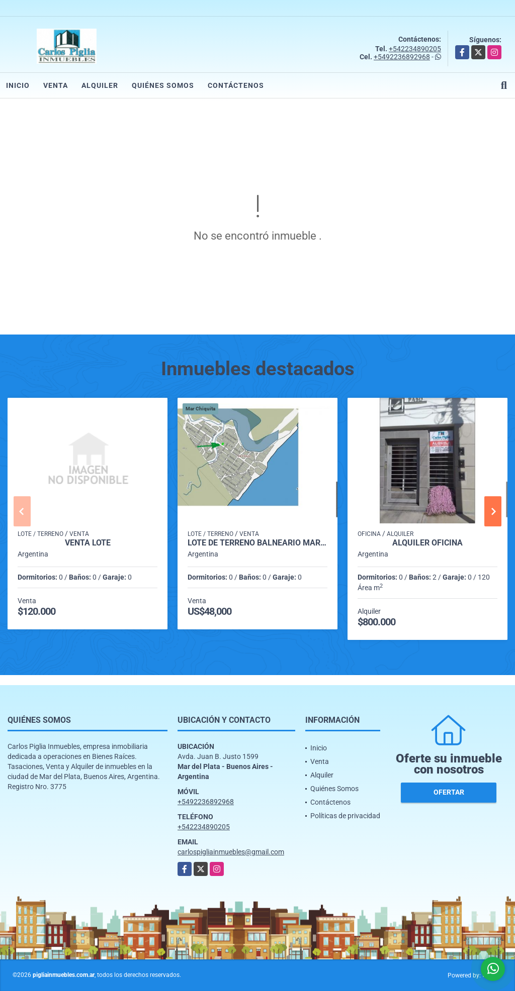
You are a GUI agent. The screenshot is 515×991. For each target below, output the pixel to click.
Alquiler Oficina (427, 543)
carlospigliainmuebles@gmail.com (231, 852)
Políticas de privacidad (345, 816)
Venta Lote (88, 543)
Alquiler (99, 85)
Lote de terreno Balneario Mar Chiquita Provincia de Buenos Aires (257, 543)
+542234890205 (415, 49)
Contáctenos (236, 85)
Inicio (18, 85)
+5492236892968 (402, 57)
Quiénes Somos (163, 85)
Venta (55, 85)
